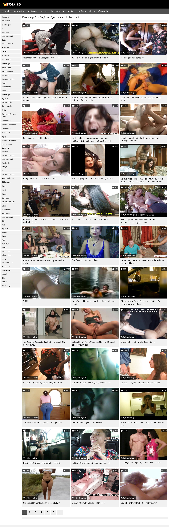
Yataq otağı (6, 286)
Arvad (4, 232)
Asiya (4, 259)
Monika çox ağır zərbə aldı (133, 58)
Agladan (5, 99)
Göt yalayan (6, 182)
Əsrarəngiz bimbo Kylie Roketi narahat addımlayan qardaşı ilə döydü (138, 221)
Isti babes (5, 75)
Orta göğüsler (7, 106)
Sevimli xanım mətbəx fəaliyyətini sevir (139, 503)
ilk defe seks (7, 210)
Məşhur (44, 11)
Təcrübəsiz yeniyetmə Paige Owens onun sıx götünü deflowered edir (92, 99)
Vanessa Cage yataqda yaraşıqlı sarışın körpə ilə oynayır (45, 99)
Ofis (3, 278)
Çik (3, 221)
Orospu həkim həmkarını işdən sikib (88, 503)
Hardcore (5, 48)
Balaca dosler (7, 102)
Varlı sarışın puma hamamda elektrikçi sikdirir (92, 178)
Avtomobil (6, 267)
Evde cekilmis (7, 59)
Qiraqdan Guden (8, 79)
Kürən (4, 194)
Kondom (5, 17)
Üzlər (4, 110)
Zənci (4, 206)
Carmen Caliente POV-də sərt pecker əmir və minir (141, 99)
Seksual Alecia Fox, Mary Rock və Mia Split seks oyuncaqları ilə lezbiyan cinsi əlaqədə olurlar (142, 180)
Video (25, 301)
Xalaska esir (6, 21)
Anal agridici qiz (8, 178)
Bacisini (70, 11)
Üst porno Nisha (57, 11)
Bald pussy (6, 198)
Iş (3, 171)
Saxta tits (5, 148)
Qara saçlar (6, 87)
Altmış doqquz (7, 255)
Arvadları (5, 274)
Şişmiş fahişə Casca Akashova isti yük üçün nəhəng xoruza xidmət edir (140, 302)
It (2, 29)
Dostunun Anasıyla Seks (9, 115)
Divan (4, 248)
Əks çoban (6, 133)
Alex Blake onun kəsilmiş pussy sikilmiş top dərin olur (143, 423)
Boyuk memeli (7, 36)
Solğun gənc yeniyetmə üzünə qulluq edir (91, 463)
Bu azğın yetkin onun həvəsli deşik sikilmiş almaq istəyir (94, 302)
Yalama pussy (7, 144)
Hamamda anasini (9, 124)
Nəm (4, 186)
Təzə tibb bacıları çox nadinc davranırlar (90, 219)
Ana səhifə (6, 11)
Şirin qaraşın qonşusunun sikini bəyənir (41, 503)
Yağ (3, 240)
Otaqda (5, 167)
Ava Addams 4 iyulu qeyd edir (85, 260)
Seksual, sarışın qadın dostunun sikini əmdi (140, 382)
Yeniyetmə (6, 56)
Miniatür (5, 244)
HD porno (6, 251)
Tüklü (4, 190)
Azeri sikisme (19, 11)
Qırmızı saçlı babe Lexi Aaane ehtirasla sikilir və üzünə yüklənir (142, 262)
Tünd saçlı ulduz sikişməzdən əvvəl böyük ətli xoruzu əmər (44, 343)
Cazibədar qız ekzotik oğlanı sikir (38, 138)
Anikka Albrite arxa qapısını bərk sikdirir (90, 58)
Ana (3, 225)
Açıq (4, 136)
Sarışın (4, 51)
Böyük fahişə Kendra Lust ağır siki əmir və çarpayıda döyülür (140, 139)
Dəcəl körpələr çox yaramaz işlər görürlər (42, 463)
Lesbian (5, 152)
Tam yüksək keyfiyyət (86, 11)
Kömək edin (103, 11)
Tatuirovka (6, 163)
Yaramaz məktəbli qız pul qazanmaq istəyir (42, 422)
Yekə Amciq (6, 68)
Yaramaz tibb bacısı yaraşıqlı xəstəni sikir (41, 58)
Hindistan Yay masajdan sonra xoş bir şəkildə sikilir (43, 261)
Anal (4, 83)
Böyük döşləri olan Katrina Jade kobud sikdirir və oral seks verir (45, 220)
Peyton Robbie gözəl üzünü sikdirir (87, 422)
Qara (4, 236)
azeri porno (32, 11)
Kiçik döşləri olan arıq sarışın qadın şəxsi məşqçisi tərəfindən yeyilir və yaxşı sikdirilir (92, 139)
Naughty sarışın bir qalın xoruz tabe (39, 178)
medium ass (6, 91)
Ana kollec (6, 214)
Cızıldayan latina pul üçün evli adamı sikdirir (141, 462)
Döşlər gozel (7, 25)
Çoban (4, 40)
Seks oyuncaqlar (8, 202)
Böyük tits (6, 33)
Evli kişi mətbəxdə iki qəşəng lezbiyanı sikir (91, 382)
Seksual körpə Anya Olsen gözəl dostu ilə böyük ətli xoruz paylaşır (93, 343)
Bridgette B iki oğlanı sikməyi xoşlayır (138, 342)
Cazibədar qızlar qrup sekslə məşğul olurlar (43, 382)
